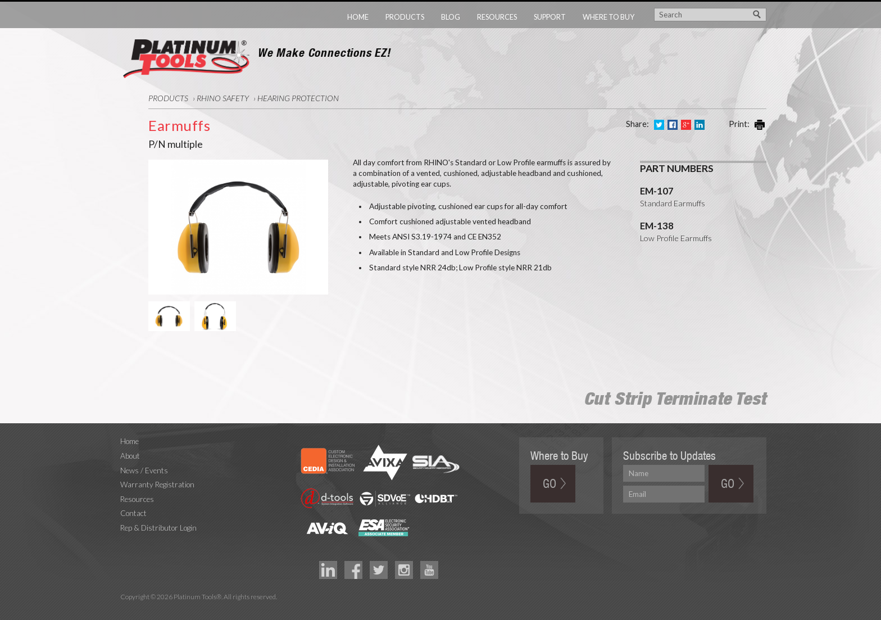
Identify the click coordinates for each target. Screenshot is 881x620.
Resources (497, 16)
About (130, 455)
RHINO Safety (223, 98)
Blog (450, 16)
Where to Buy (608, 16)
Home (358, 16)
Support (550, 16)
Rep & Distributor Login (158, 527)
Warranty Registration (157, 484)
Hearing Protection (298, 98)
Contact (133, 513)
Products (404, 16)
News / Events (144, 470)
